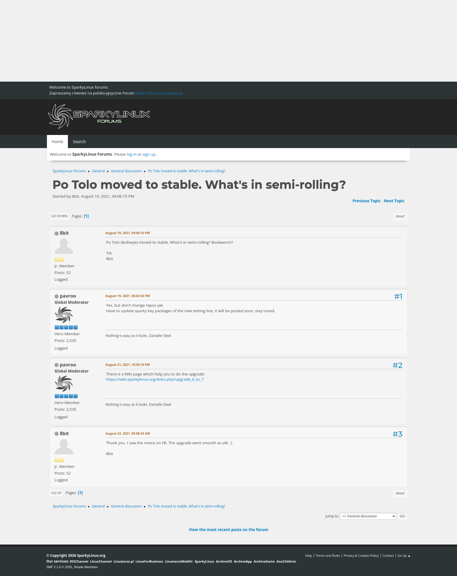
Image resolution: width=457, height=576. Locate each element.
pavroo (68, 296)
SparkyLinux (204, 561)
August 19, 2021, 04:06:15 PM (128, 233)
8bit (64, 233)
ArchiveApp (243, 561)
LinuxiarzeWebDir (179, 561)
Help (308, 555)
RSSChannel (79, 561)
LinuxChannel (101, 561)
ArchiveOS (224, 561)
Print (400, 216)
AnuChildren (286, 561)
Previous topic (366, 200)
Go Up (56, 493)
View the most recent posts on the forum (228, 529)
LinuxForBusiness (149, 561)
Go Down (59, 216)
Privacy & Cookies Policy (361, 555)
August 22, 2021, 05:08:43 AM (128, 433)
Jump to (332, 516)
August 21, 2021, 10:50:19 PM (128, 364)
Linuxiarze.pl (124, 561)
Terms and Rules (328, 555)
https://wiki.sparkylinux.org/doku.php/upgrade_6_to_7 (155, 379)
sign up (149, 154)
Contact (388, 555)
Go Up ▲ (404, 555)
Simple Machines (86, 567)
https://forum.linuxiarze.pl (158, 93)
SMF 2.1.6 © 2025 (59, 567)
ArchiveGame (264, 561)
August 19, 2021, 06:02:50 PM (128, 296)
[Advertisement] (175, 41)
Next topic (394, 200)
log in (132, 154)
